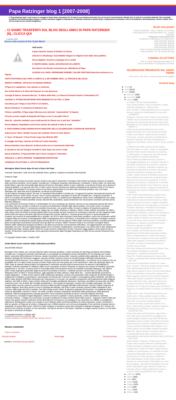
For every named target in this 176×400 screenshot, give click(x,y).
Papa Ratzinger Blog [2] (164, 47)
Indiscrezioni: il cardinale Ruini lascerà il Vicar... (146, 253)
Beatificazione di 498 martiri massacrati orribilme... (147, 233)
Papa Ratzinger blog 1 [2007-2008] (49, 11)
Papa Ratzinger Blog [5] (164, 41)
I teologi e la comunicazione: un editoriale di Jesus (147, 351)
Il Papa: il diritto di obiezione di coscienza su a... (146, 218)
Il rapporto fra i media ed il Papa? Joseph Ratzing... (148, 349)
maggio (130, 384)
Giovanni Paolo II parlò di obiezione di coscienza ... (148, 152)
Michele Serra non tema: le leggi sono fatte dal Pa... (148, 188)
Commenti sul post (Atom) (23, 342)
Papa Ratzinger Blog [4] (164, 43)
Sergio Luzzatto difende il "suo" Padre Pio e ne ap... (148, 185)
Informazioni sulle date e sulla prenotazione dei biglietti (151, 76)
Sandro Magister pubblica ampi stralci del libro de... (148, 318)
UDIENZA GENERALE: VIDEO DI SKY (143, 107)
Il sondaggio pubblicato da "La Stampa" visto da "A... (148, 162)
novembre (131, 97)
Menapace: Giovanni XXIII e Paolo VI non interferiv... (148, 117)
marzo (130, 390)
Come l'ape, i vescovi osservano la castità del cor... (148, 137)
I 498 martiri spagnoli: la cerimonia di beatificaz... (147, 241)
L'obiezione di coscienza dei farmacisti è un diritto (147, 200)
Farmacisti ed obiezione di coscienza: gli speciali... (147, 170)
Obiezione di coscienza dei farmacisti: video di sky (147, 122)
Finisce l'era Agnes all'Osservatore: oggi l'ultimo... (147, 313)
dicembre (131, 95)
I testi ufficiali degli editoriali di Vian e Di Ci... (145, 268)
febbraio (130, 392)
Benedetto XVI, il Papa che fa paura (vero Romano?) (148, 286)
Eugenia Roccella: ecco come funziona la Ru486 (147, 132)
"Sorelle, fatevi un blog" (136, 246)
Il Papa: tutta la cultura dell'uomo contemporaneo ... (148, 343)
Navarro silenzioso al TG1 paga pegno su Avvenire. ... (149, 205)
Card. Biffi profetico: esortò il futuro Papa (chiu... (146, 359)
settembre (131, 374)
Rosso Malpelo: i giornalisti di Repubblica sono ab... (148, 364)
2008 (127, 89)
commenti (24, 318)
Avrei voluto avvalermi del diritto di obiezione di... (147, 197)
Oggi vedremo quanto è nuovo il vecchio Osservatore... (149, 271)
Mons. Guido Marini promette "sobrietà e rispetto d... (148, 306)
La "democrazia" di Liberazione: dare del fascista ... (148, 154)
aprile (129, 387)
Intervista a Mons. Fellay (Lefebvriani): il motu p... (147, 369)
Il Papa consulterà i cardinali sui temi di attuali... (146, 346)
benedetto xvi (15, 318)
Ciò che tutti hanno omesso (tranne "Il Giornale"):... (148, 220)
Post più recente (8, 336)
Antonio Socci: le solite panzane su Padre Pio (145, 356)
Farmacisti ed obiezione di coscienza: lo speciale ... (148, 165)
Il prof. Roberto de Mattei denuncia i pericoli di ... (146, 160)
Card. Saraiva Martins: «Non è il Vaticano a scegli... (148, 105)
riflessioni (48, 318)
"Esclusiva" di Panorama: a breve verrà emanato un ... (149, 213)
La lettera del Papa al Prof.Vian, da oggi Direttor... (147, 284)
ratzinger (41, 318)
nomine (31, 318)
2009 (127, 87)
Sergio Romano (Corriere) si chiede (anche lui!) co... (148, 324)
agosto (130, 377)
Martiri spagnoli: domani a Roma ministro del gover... (148, 276)
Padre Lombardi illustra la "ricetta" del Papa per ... (147, 236)
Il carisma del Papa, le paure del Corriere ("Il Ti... (147, 304)
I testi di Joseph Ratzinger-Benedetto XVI (157, 49)
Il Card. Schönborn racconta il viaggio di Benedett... (148, 202)
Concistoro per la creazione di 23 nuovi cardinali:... (147, 238)
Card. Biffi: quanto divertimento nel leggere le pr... (147, 316)
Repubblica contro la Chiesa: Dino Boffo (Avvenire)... (148, 321)
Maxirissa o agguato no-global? (139, 225)
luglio (129, 379)
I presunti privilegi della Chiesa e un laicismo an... (147, 354)
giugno (130, 382)
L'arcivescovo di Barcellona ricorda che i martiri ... (147, 263)
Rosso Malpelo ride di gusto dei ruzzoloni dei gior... (148, 177)
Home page (59, 336)
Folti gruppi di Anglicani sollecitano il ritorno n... (146, 210)
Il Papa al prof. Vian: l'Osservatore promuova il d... (147, 293)
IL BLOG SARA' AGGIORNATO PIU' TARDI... (145, 228)
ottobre (130, 100)
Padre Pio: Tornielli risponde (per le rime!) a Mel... (147, 256)
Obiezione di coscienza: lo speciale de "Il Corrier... (147, 180)
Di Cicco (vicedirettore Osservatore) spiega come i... (148, 273)
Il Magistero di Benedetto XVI (161, 37)
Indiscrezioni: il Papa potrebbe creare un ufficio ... (147, 296)
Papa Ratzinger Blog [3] (164, 45)
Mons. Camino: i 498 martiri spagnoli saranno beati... (148, 266)
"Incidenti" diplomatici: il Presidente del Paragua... (147, 208)
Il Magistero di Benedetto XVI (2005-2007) (156, 39)
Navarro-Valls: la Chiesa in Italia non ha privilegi (146, 215)
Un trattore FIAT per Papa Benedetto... (142, 102)
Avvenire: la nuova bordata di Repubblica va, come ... (149, 361)
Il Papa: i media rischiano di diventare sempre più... (148, 175)
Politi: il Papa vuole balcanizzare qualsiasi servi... (147, 195)
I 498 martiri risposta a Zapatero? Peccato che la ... (148, 278)
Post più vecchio (110, 336)
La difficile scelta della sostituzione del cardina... (146, 147)
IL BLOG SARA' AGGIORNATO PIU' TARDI (144, 372)
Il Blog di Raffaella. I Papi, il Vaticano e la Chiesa (154, 30)
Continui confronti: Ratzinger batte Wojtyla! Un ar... (147, 326)
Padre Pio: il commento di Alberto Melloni (143, 301)
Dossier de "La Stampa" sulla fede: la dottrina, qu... (148, 167)
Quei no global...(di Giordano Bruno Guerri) (144, 230)
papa (36, 318)
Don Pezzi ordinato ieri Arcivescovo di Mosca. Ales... (148, 248)
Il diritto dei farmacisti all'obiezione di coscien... (146, 129)
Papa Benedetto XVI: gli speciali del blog (157, 51)
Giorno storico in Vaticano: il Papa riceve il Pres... (147, 341)
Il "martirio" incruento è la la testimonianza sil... (146, 243)
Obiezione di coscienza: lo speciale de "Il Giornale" (147, 182)
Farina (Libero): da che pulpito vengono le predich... (148, 329)
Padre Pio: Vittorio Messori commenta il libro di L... (147, 331)
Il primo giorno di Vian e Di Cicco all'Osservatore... (147, 298)
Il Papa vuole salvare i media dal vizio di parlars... (147, 134)
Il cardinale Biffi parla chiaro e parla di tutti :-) (145, 334)
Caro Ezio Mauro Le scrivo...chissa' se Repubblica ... (148, 149)
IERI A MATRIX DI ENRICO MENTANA (143, 157)
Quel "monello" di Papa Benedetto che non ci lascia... (149, 110)
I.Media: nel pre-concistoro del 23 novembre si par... (148, 120)
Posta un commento (12, 332)
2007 (127, 92)
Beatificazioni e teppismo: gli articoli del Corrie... (146, 223)
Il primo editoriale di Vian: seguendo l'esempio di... (147, 281)
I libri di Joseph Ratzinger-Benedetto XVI (157, 61)
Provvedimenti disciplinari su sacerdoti (142, 251)
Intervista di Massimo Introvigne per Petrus (144, 172)
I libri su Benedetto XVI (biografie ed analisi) (156, 63)
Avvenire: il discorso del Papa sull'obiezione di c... (147, 140)
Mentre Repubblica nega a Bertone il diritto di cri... (147, 366)
